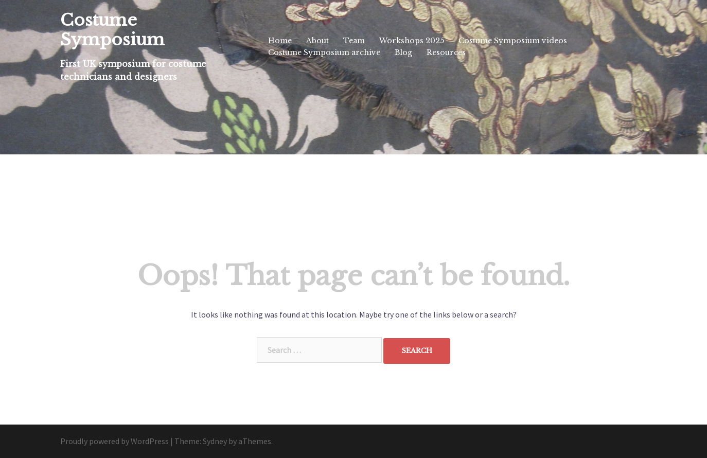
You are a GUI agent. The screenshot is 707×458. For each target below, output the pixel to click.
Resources (446, 52)
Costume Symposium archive (324, 52)
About (317, 40)
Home (280, 40)
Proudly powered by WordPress (114, 441)
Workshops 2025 (411, 40)
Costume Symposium (112, 30)
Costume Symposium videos (512, 40)
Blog (403, 52)
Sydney (215, 441)
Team (354, 40)
